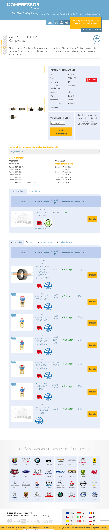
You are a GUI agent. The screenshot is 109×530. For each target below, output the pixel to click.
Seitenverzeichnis (94, 14)
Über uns (82, 14)
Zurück (96, 40)
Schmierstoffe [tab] (45, 242)
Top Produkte (66, 14)
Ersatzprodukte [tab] (18, 191)
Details (92, 219)
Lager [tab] (30, 242)
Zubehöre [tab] (16, 242)
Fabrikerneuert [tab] (36, 191)
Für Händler (40, 14)
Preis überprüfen (61, 132)
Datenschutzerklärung (40, 515)
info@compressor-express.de (87, 23)
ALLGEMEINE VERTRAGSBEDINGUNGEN (19, 514)
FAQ (75, 14)
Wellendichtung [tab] (65, 242)
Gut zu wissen (53, 14)
